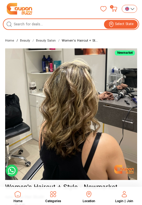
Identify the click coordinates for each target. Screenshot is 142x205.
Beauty (25, 40)
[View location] (121, 24)
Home (9, 40)
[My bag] (114, 9)
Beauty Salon (46, 40)
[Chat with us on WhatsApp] (12, 171)
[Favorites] (103, 9)
